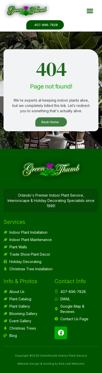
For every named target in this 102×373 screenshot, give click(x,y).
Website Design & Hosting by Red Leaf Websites (51, 363)
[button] (90, 11)
